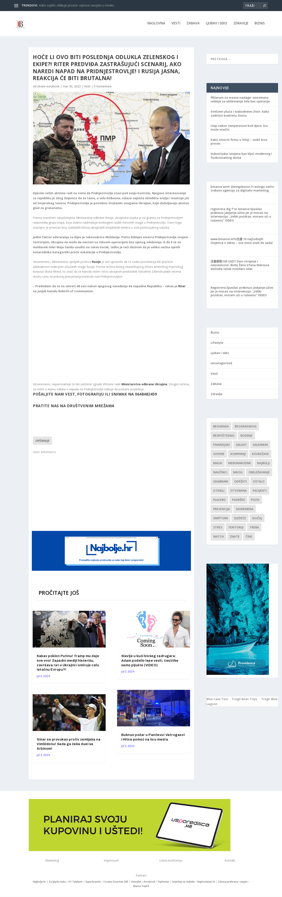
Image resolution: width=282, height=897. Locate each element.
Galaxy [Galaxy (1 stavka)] (241, 445)
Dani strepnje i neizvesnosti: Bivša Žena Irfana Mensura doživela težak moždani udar (240, 266)
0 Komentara (102, 87)
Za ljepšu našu (57, 882)
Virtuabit (136, 882)
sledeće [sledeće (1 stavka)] (240, 519)
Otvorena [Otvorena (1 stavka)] (238, 491)
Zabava (193, 24)
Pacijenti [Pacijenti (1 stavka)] (260, 491)
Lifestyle (217, 343)
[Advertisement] (112, 492)
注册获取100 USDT (223, 262)
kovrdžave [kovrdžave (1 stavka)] (260, 455)
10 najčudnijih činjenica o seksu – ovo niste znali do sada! (242, 242)
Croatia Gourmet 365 (115, 882)
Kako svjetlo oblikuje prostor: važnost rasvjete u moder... (77, 5)
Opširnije (42, 441)
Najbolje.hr (39, 882)
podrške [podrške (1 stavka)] (238, 501)
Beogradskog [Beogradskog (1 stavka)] (245, 427)
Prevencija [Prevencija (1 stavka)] (221, 510)
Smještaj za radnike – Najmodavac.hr (193, 882)
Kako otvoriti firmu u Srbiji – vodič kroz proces (239, 142)
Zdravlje (240, 24)
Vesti (176, 24)
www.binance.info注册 (226, 240)
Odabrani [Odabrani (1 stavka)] (220, 482)
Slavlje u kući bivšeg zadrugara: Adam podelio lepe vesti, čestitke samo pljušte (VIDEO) (149, 661)
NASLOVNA (156, 24)
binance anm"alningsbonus (230, 187)
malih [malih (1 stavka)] (217, 464)
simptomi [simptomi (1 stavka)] (220, 519)
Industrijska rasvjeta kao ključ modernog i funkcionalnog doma (241, 156)
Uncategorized (221, 364)
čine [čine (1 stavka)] (249, 537)
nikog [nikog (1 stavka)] (237, 473)
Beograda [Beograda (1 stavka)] (221, 427)
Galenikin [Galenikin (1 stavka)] (260, 445)
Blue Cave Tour (217, 700)
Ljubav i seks (216, 24)
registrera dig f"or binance (230, 210)
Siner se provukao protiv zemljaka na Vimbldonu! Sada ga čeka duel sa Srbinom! (68, 744)
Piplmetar (163, 882)
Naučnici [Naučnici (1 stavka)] (220, 473)
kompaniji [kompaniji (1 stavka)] (238, 455)
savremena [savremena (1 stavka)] (244, 510)
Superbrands (93, 882)
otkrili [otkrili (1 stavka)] (218, 491)
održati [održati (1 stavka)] (240, 482)
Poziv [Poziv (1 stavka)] (255, 501)
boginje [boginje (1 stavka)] (246, 436)
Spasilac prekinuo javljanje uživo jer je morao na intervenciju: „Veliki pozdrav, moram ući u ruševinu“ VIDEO (241, 215)
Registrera (218, 288)
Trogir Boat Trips (244, 700)
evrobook (53, 87)
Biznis (260, 24)
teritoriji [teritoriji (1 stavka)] (236, 528)
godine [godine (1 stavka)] (218, 455)
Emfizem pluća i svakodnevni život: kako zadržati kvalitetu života (240, 114)
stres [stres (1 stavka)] (217, 528)
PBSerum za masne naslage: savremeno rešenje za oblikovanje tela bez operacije (240, 100)
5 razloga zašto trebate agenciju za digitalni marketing (242, 189)
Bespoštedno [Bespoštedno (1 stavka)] (223, 436)
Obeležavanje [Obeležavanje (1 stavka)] (259, 473)
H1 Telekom (75, 882)
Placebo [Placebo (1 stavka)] (219, 501)
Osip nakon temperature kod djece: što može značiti (239, 128)
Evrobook (149, 882)
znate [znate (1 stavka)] (235, 537)
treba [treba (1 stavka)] (254, 528)
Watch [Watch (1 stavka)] (218, 537)
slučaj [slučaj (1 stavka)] (257, 519)
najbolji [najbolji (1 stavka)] (263, 464)
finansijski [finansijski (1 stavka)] (221, 445)
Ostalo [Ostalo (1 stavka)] (259, 482)
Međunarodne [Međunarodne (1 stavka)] (239, 464)
